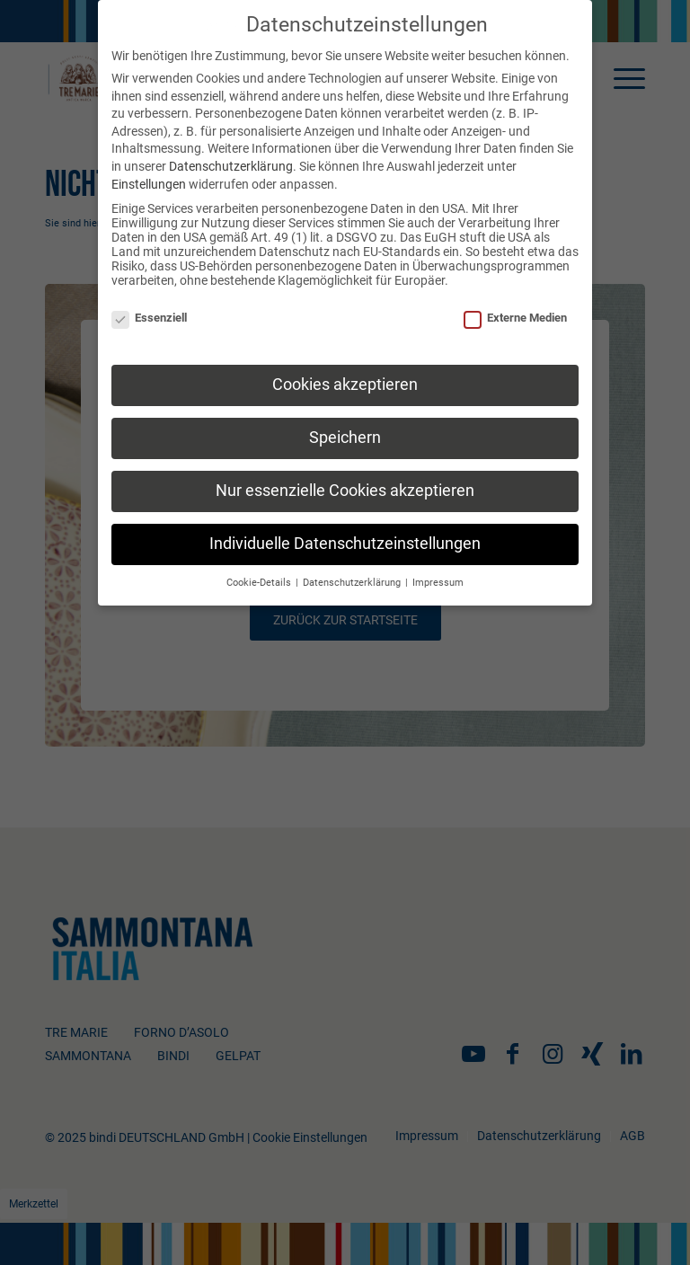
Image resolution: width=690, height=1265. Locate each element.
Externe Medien (515, 317)
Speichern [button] (345, 438)
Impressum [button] (438, 582)
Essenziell (149, 317)
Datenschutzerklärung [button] (353, 582)
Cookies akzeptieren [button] (345, 385)
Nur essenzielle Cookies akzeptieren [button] (345, 491)
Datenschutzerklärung (231, 166)
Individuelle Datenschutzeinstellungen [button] (345, 544)
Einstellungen (148, 184)
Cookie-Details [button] (260, 582)
